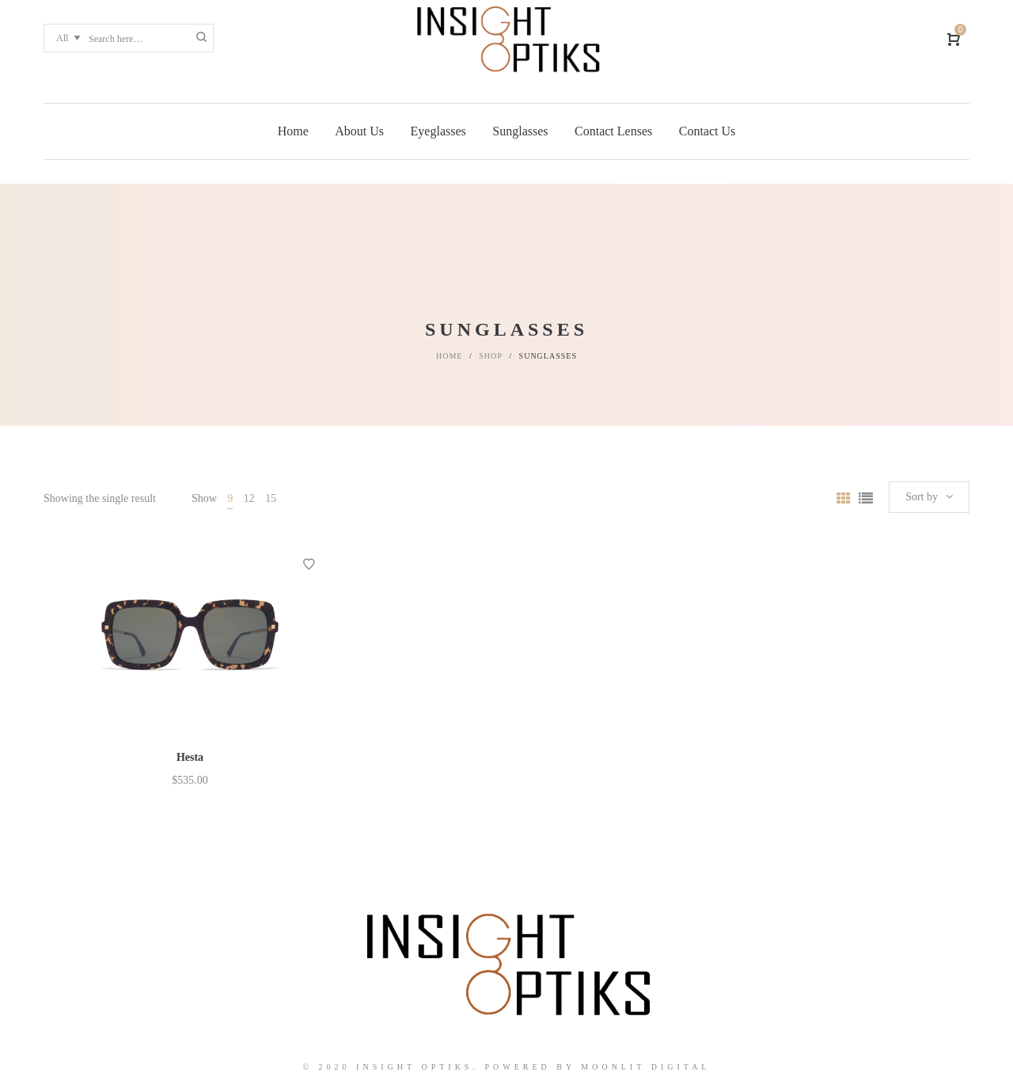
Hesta (189, 757)
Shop (491, 356)
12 (249, 498)
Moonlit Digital (645, 1066)
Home (449, 356)
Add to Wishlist (309, 564)
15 (270, 498)
